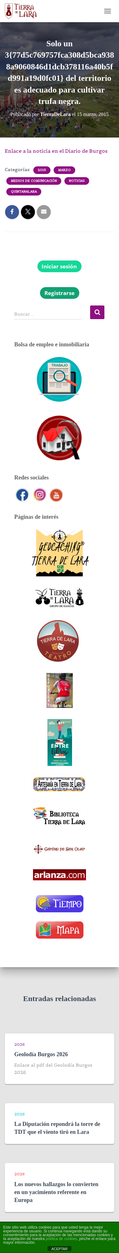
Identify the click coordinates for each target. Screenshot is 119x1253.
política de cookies (61, 1239)
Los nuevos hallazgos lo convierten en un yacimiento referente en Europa (56, 1192)
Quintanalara (24, 192)
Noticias (77, 181)
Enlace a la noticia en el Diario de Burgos (56, 151)
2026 (19, 1044)
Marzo (64, 170)
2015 (42, 170)
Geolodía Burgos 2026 (41, 1054)
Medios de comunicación (34, 181)
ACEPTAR (59, 1249)
